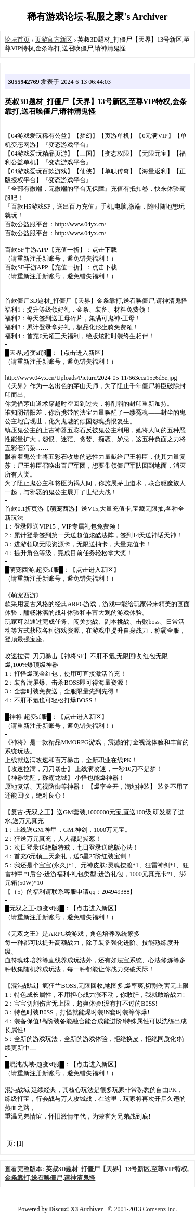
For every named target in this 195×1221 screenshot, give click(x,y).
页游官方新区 (53, 39)
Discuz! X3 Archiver (76, 1209)
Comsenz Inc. (159, 1209)
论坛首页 (17, 39)
